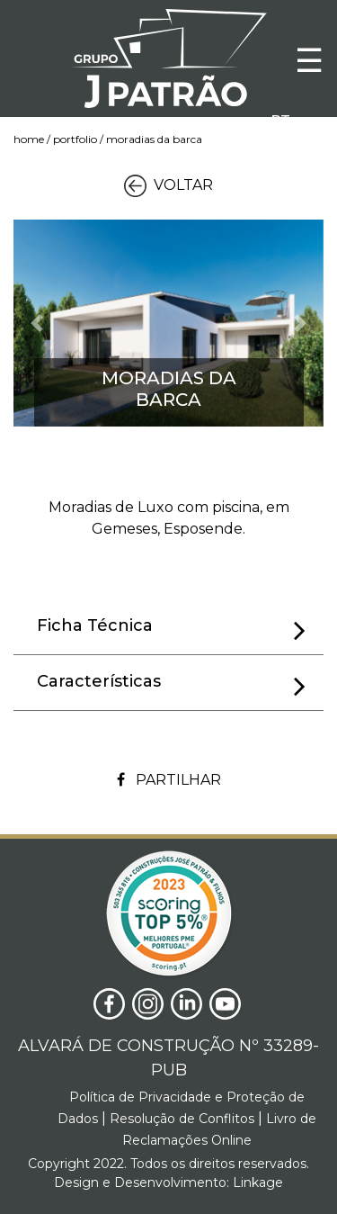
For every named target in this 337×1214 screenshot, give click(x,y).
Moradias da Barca (154, 139)
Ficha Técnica (171, 629)
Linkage (256, 1182)
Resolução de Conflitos (180, 1119)
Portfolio (75, 139)
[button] (36, 323)
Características (171, 685)
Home (28, 139)
